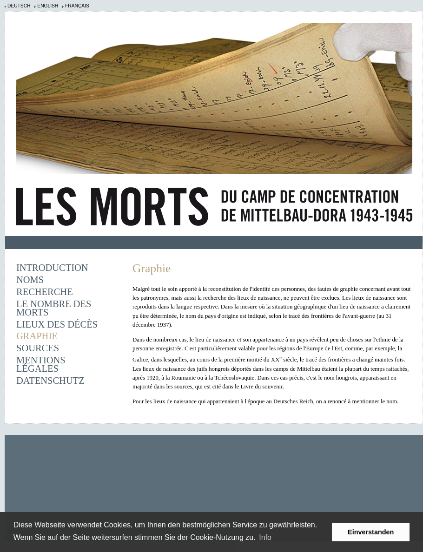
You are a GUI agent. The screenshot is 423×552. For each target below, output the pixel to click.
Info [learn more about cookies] (265, 537)
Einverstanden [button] (371, 532)
